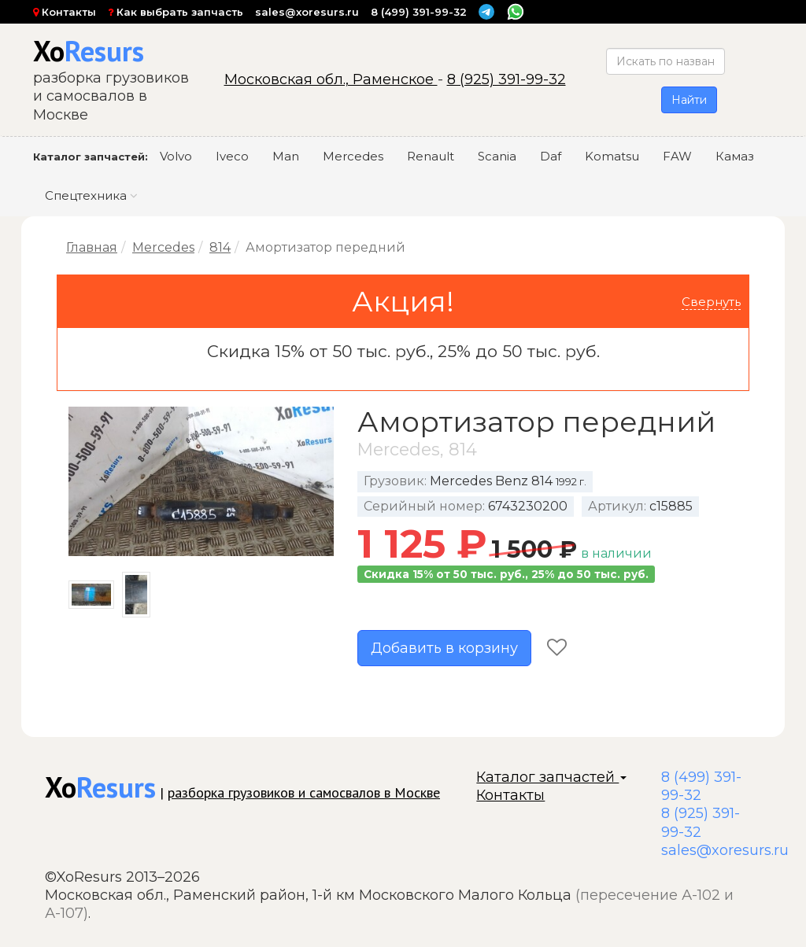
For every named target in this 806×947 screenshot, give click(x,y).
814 (220, 247)
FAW (677, 156)
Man (285, 156)
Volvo (176, 156)
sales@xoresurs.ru (307, 12)
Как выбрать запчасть (175, 12)
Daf (550, 156)
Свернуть (711, 301)
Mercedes (353, 156)
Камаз (734, 156)
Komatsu (612, 156)
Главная (91, 247)
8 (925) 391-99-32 (506, 79)
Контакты (64, 12)
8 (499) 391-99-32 (419, 12)
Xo (88, 50)
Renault (430, 156)
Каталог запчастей (551, 777)
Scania (497, 156)
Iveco (232, 156)
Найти (689, 100)
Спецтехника (91, 195)
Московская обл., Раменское (331, 79)
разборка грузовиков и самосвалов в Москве (304, 792)
